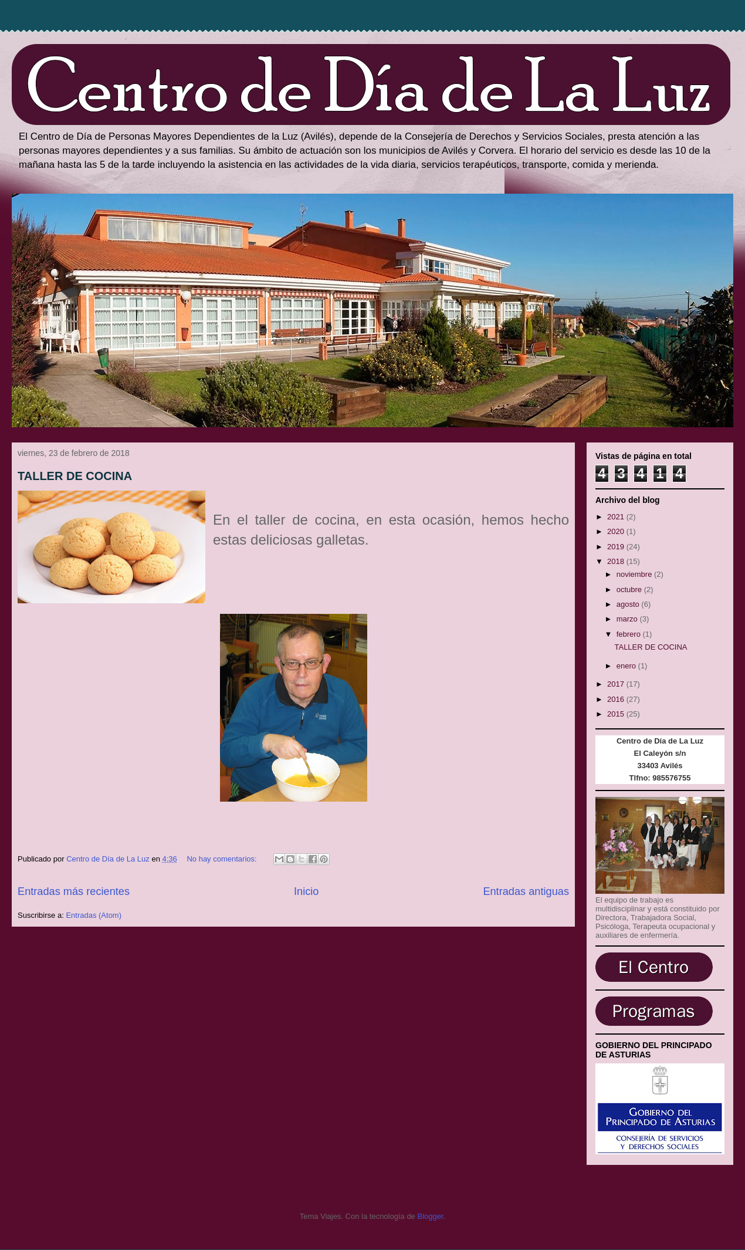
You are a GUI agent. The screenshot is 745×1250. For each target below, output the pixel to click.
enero (627, 665)
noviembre (635, 574)
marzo (628, 618)
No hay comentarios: (223, 858)
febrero (630, 634)
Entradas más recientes (74, 891)
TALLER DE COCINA (75, 475)
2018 (617, 561)
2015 (617, 714)
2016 (617, 699)
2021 (617, 516)
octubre (630, 589)
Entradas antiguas (526, 891)
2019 (617, 546)
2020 (617, 531)
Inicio (306, 891)
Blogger (430, 1216)
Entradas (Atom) (93, 915)
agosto (629, 604)
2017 (617, 684)
